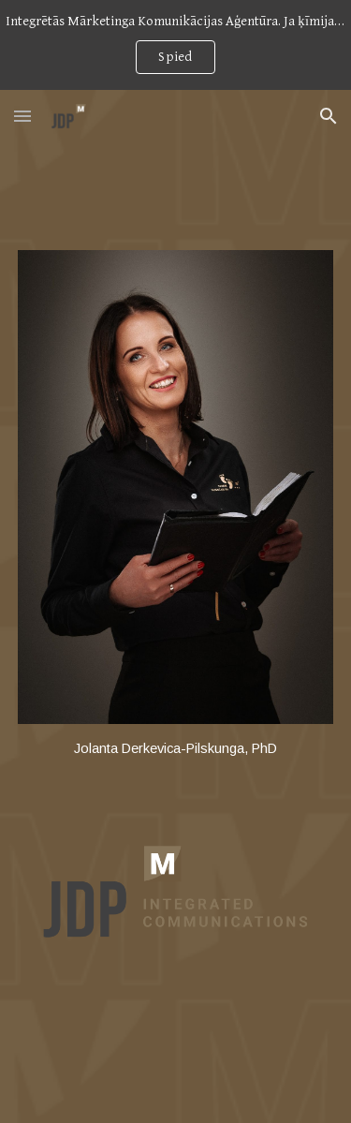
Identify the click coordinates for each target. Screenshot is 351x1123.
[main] (176, 749)
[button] (22, 115)
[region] (175, 45)
